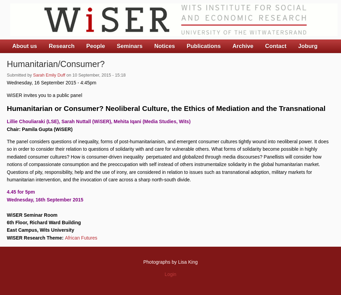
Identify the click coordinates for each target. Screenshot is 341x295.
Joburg (307, 46)
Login (170, 274)
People (95, 46)
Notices (164, 46)
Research (62, 46)
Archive (243, 46)
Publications (204, 46)
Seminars (130, 46)
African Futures (81, 238)
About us (24, 46)
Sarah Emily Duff (49, 75)
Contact (275, 46)
